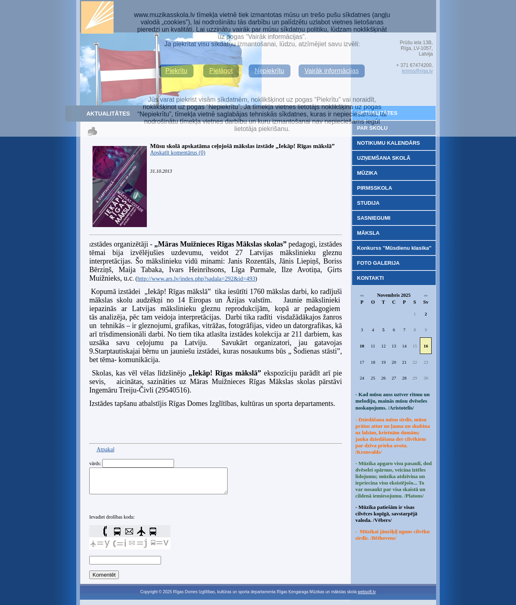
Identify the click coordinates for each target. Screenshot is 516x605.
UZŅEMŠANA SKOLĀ (384, 158)
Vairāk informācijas (332, 70)
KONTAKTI (370, 278)
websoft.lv (367, 596)
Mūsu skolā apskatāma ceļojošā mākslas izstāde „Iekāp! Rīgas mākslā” (242, 146)
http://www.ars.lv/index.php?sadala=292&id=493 (196, 278)
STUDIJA (368, 203)
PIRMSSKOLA (374, 188)
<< (362, 296)
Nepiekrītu (269, 70)
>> (426, 296)
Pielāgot (221, 70)
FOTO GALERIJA (378, 263)
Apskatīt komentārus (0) (177, 153)
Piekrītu (176, 70)
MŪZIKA (367, 173)
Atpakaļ (105, 449)
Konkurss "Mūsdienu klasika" (394, 248)
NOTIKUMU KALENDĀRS (388, 143)
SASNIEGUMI (373, 218)
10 (362, 345)
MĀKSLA (368, 233)
